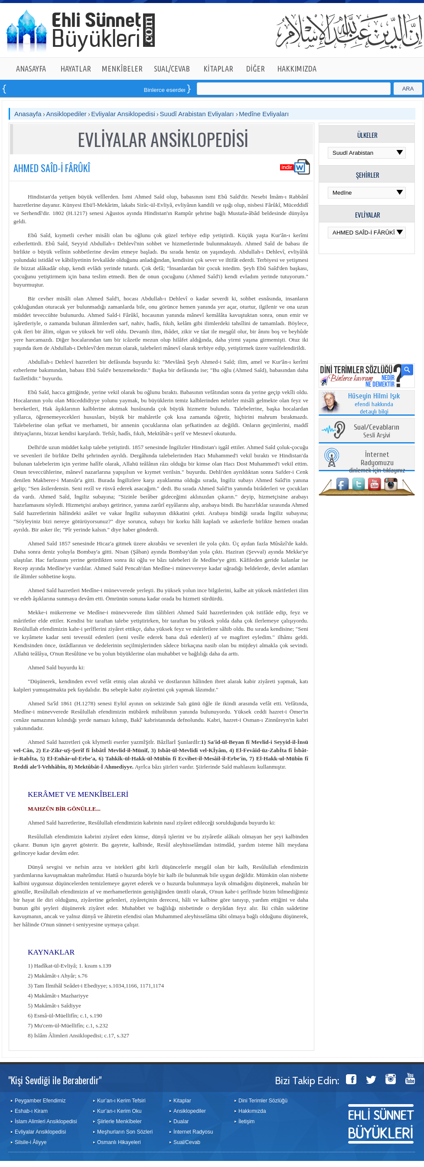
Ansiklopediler (66, 113)
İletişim (246, 1121)
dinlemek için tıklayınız (377, 462)
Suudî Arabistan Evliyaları (198, 113)
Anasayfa (28, 113)
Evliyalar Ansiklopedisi (123, 113)
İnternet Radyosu (193, 1132)
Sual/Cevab (186, 1142)
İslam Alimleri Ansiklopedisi (46, 1121)
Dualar (181, 1121)
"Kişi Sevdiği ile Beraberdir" (54, 1080)
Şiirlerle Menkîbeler (119, 1121)
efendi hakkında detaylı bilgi (374, 404)
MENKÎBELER (122, 68)
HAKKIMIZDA (296, 68)
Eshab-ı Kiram (31, 1111)
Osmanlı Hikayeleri (119, 1142)
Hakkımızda (252, 1111)
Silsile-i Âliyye (30, 1142)
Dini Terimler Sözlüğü (262, 1101)
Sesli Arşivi (376, 431)
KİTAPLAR (218, 68)
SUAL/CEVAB (172, 68)
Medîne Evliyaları (264, 113)
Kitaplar (182, 1101)
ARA (408, 88)
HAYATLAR (75, 68)
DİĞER (255, 68)
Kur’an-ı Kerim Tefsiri (121, 1101)
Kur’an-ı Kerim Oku (119, 1111)
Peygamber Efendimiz (40, 1101)
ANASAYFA (31, 68)
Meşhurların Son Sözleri (125, 1132)
